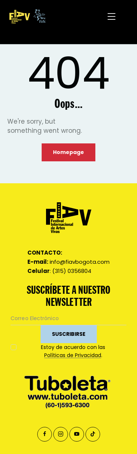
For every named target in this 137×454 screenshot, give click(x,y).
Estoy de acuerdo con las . (73, 351)
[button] (112, 16)
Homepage (68, 152)
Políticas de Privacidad (72, 355)
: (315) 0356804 (59, 271)
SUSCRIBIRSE (68, 334)
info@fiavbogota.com (68, 262)
